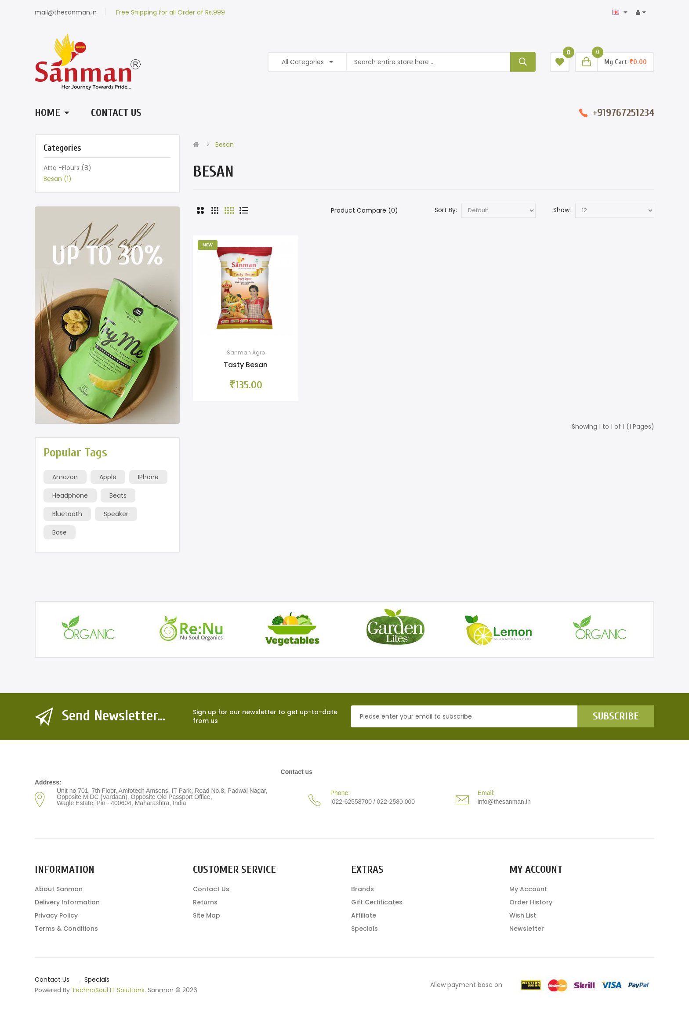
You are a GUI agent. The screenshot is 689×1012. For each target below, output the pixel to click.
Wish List (522, 915)
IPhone (148, 477)
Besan (58, 178)
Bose (59, 532)
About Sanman (59, 889)
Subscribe (616, 716)
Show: (562, 210)
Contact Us (211, 889)
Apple (107, 477)
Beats (118, 495)
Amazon (65, 477)
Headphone (70, 495)
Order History (530, 902)
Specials (364, 928)
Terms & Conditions (66, 928)
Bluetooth (67, 514)
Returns (205, 902)
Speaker (116, 514)
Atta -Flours (67, 167)
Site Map (206, 915)
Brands (362, 889)
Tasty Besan (246, 365)
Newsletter (526, 928)
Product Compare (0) (364, 210)
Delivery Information (67, 902)
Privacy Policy (56, 915)
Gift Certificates (377, 902)
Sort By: (446, 210)
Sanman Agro (246, 352)
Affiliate (363, 915)
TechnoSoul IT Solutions (108, 990)
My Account (528, 889)
